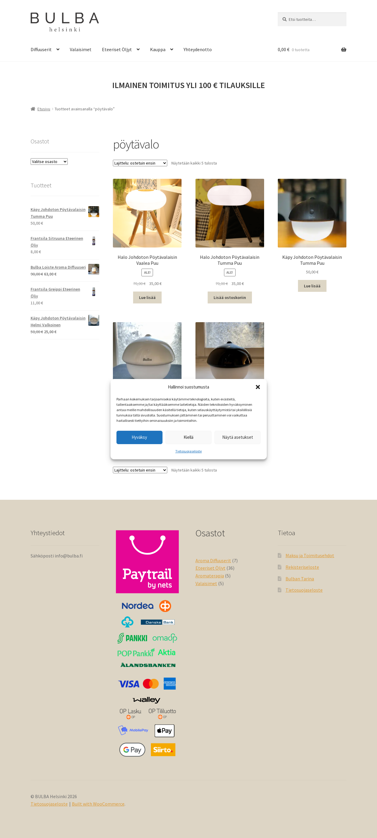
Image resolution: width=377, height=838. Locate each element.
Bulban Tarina (299, 579)
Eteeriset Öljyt (117, 49)
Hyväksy (139, 437)
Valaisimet (81, 49)
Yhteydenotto (198, 49)
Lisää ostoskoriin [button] (230, 297)
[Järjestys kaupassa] (140, 163)
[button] (258, 387)
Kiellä (188, 437)
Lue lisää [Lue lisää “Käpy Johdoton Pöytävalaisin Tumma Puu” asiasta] (312, 286)
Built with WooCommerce (98, 804)
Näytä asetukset (237, 437)
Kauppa (157, 49)
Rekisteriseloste (302, 567)
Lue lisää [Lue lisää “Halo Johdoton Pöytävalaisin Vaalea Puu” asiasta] (147, 297)
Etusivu (43, 109)
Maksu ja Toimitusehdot (309, 555)
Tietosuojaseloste (188, 451)
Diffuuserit (41, 49)
